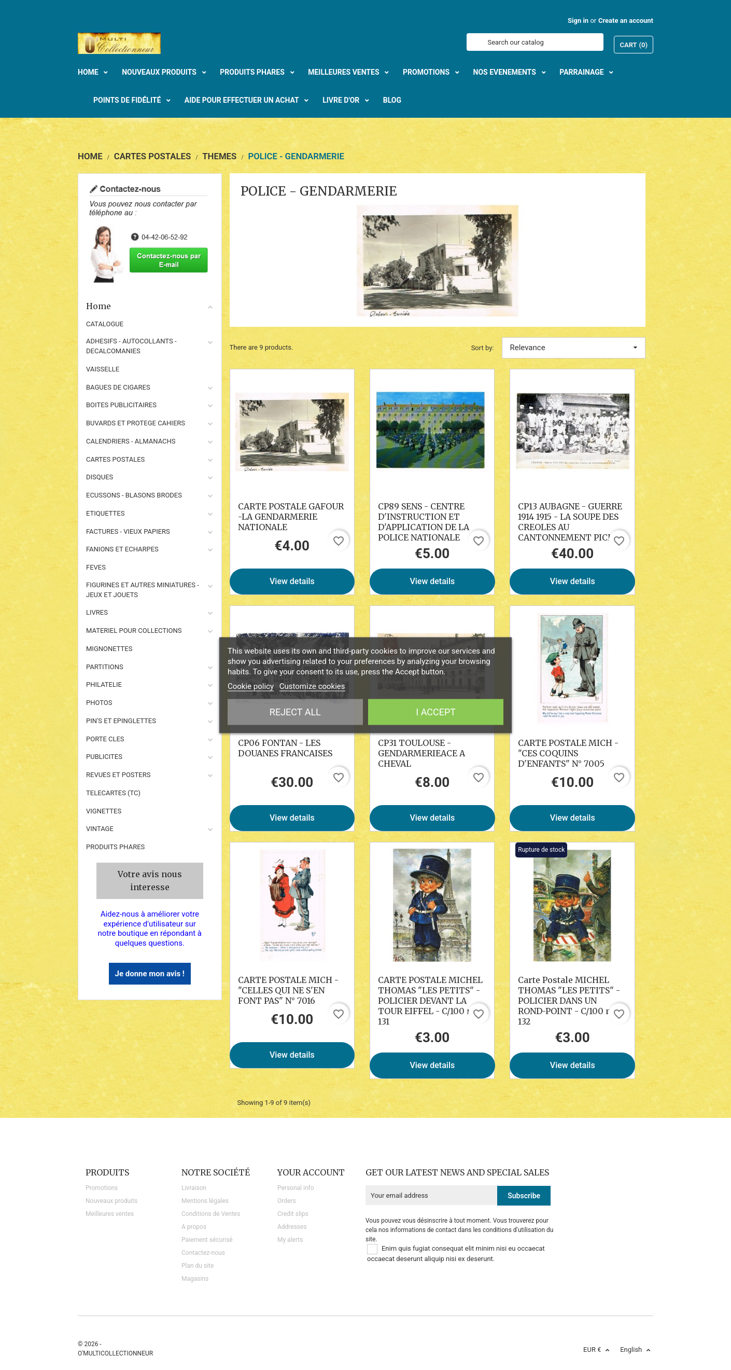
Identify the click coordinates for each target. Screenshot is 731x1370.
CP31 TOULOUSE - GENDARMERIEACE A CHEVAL (421, 753)
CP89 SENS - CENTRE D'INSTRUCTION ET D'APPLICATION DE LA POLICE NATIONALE (423, 522)
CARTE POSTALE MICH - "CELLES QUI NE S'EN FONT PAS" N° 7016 (288, 990)
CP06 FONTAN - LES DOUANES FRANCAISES (285, 748)
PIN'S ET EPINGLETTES (121, 721)
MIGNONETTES (109, 649)
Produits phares (115, 847)
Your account (311, 1172)
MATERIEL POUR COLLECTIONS (134, 630)
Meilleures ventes (110, 1213)
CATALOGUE (104, 324)
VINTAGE (100, 829)
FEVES (96, 567)
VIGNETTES (103, 811)
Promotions (102, 1188)
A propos (193, 1226)
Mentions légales (205, 1201)
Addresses (292, 1226)
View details (292, 581)
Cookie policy (251, 685)
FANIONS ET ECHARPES (122, 549)
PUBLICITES (104, 756)
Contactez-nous (203, 1252)
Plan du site (197, 1265)
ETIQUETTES (105, 513)
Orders (286, 1201)
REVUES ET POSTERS (118, 775)
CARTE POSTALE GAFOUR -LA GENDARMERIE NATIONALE (291, 516)
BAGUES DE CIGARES (118, 387)
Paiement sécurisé (207, 1239)
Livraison (193, 1188)
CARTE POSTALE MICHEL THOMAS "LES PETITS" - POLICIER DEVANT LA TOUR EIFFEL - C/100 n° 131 (430, 1001)
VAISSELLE (102, 369)
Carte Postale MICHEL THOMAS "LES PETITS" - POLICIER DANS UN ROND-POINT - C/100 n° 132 (569, 1001)
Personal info (295, 1188)
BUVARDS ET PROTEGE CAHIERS (135, 423)
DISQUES (99, 477)
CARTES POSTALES (115, 459)
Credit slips (292, 1213)
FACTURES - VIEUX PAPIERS (128, 531)
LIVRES (97, 612)
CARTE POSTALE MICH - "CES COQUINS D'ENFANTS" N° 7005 (568, 753)
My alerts (290, 1239)
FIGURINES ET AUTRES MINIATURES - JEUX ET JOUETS (142, 590)
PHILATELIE (104, 684)
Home (150, 306)
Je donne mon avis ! (150, 973)
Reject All (295, 711)
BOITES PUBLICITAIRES (121, 405)
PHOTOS (99, 703)
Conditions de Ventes (210, 1213)
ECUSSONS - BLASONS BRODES (134, 495)
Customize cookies (312, 685)
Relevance (574, 347)
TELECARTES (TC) (113, 793)
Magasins (194, 1278)
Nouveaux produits (111, 1201)
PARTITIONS (104, 667)
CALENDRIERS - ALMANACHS (131, 441)
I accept (436, 711)
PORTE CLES (105, 739)
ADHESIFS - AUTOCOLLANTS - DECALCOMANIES (131, 346)
